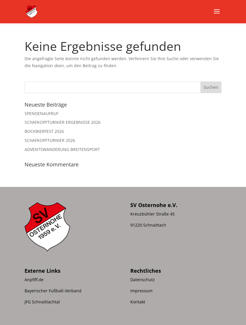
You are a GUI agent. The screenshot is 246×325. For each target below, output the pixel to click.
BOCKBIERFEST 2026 (44, 131)
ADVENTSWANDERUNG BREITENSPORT (62, 149)
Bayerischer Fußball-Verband (53, 290)
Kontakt (137, 302)
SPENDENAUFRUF (41, 113)
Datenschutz (142, 279)
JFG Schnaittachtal (42, 302)
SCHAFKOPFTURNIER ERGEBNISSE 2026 (63, 122)
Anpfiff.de (34, 279)
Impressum (141, 290)
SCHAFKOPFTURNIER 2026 (50, 140)
